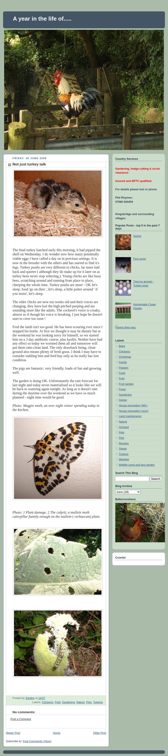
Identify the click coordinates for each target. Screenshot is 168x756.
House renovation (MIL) (133, 405)
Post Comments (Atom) (37, 741)
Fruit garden (126, 384)
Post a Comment (20, 719)
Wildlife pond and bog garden (137, 464)
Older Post (99, 733)
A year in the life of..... (42, 18)
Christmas (125, 356)
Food (122, 373)
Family (123, 362)
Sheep (123, 448)
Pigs (89, 702)
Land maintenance (130, 416)
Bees (122, 346)
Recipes (124, 443)
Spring (137, 236)
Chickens (47, 702)
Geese (123, 400)
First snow (139, 258)
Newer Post (13, 733)
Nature (80, 702)
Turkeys (98, 702)
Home (56, 733)
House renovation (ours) (133, 411)
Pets (121, 432)
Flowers (123, 367)
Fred (58, 702)
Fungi (122, 389)
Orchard (124, 427)
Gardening (68, 702)
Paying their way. (125, 327)
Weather (124, 459)
